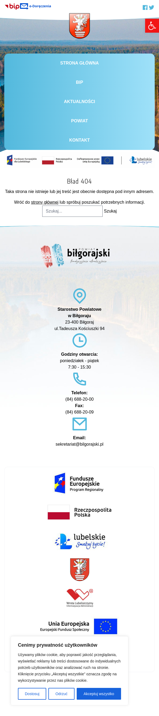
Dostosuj (32, 694)
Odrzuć (61, 694)
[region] (69, 670)
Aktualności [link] (79, 101)
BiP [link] (79, 82)
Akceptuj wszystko (99, 694)
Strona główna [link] (79, 63)
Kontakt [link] (79, 140)
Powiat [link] (79, 121)
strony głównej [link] (44, 202)
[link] (152, 26)
